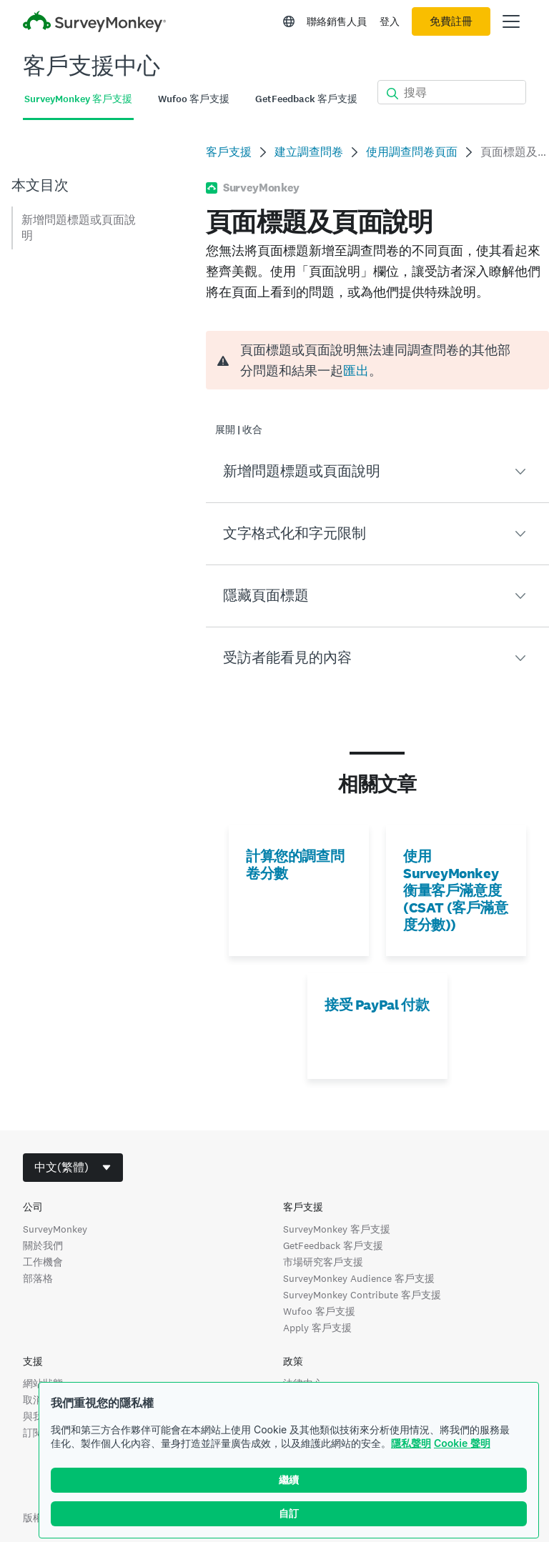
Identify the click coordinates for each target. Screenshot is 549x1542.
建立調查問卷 (308, 151)
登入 (390, 21)
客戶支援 (229, 151)
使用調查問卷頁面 (412, 151)
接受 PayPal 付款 (377, 1004)
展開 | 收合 (238, 430)
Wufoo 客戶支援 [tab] (193, 99)
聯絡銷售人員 (337, 21)
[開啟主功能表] (511, 21)
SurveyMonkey (55, 1229)
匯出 (356, 370)
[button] (377, 471)
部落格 (38, 1278)
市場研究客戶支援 (323, 1261)
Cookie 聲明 (462, 1443)
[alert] (377, 360)
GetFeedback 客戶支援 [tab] (306, 99)
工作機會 (43, 1261)
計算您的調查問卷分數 (295, 864)
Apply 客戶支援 (317, 1327)
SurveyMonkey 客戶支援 (336, 1229)
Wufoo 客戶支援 (319, 1311)
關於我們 (43, 1245)
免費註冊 (451, 21)
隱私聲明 (411, 1443)
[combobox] (73, 1167)
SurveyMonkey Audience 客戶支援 (359, 1278)
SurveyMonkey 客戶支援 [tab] (78, 99)
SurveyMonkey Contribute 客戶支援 (362, 1294)
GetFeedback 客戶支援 (333, 1245)
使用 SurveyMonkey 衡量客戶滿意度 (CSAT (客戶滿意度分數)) (455, 890)
